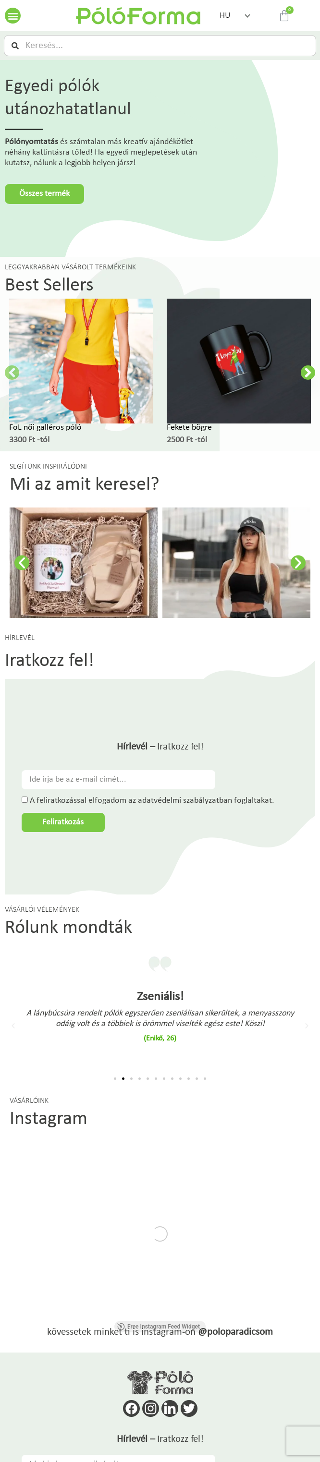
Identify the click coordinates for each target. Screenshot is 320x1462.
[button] (13, 16)
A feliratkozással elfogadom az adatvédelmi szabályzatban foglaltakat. (152, 800)
